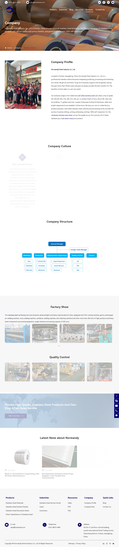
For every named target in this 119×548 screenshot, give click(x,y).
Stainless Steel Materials (14, 503)
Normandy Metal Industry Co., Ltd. (26, 544)
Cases (42, 507)
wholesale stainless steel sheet (61, 115)
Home (9, 48)
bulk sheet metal (67, 118)
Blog (71, 10)
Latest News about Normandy (59, 438)
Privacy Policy (81, 544)
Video (70, 503)
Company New (89, 507)
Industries (63, 10)
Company (89, 10)
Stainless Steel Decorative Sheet (17, 511)
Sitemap (71, 544)
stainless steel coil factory (17, 315)
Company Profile (30, 48)
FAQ (69, 511)
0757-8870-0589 (15, 2)
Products (53, 10)
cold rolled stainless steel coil (87, 96)
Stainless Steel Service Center (50, 503)
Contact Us (100, 10)
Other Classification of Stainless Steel (19, 515)
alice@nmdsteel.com (37, 2)
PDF (69, 507)
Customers (43, 511)
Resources (79, 10)
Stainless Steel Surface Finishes (17, 507)
